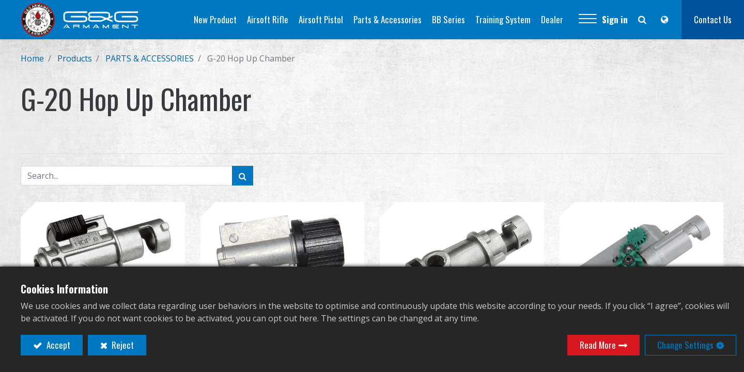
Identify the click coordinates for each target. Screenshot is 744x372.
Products (74, 58)
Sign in (615, 19)
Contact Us (713, 19)
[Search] (242, 175)
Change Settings (685, 344)
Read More (598, 344)
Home (32, 58)
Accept (57, 344)
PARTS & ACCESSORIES (149, 58)
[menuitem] (215, 19)
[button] (588, 19)
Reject (122, 344)
